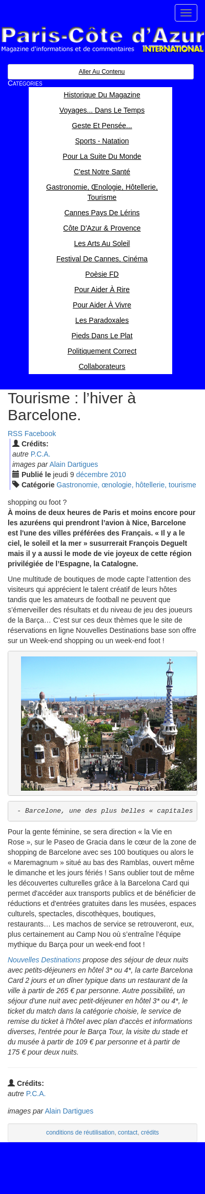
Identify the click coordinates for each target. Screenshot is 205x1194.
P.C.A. (41, 454)
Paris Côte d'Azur (102, 40)
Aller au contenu (101, 71)
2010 (118, 474)
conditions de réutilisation (80, 1132)
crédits (150, 1132)
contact (127, 1132)
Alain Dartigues (73, 464)
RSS (15, 433)
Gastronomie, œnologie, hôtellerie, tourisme (126, 485)
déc (92, 474)
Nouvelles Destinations (44, 960)
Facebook (40, 433)
